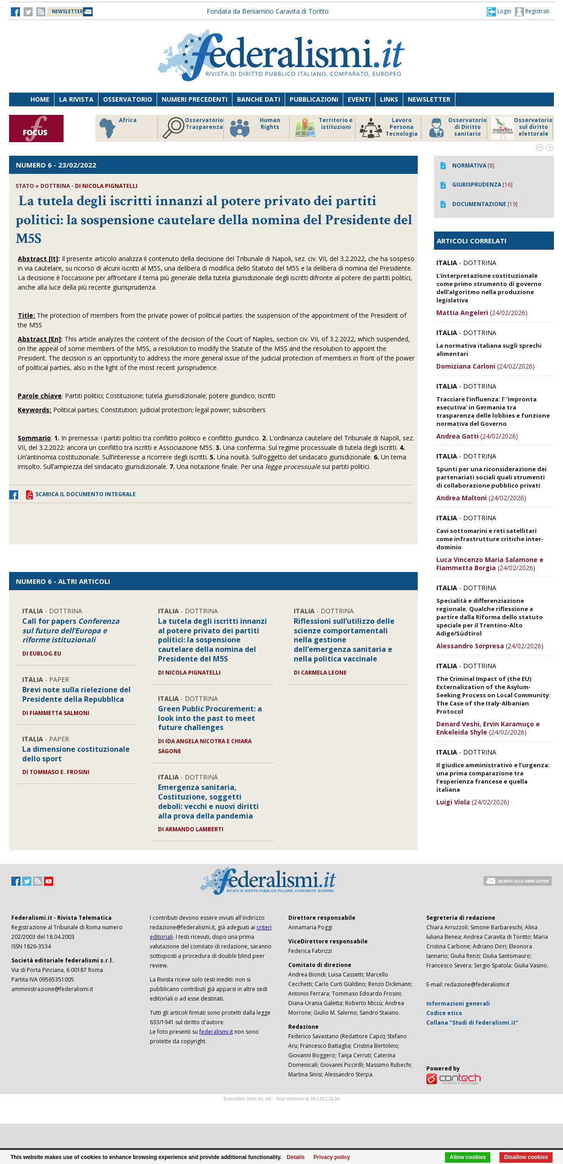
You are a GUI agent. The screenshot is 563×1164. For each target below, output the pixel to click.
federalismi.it (216, 1032)
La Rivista (76, 99)
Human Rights (254, 128)
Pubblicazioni (314, 99)
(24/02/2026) (482, 312)
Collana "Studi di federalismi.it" (472, 1022)
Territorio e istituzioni (323, 128)
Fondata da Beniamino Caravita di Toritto (268, 11)
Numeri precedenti (194, 99)
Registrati (532, 11)
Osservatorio (127, 99)
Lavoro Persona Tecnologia (389, 128)
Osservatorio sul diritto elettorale (522, 128)
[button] (499, 11)
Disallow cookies (526, 1157)
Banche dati (258, 99)
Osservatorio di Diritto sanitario (456, 128)
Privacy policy (331, 1157)
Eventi (359, 99)
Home (39, 99)
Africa (116, 128)
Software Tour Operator (281, 1109)
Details (296, 1157)
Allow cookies (467, 1157)
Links (389, 99)
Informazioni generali (458, 1003)
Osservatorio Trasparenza (192, 128)
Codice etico (444, 1013)
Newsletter (429, 99)
